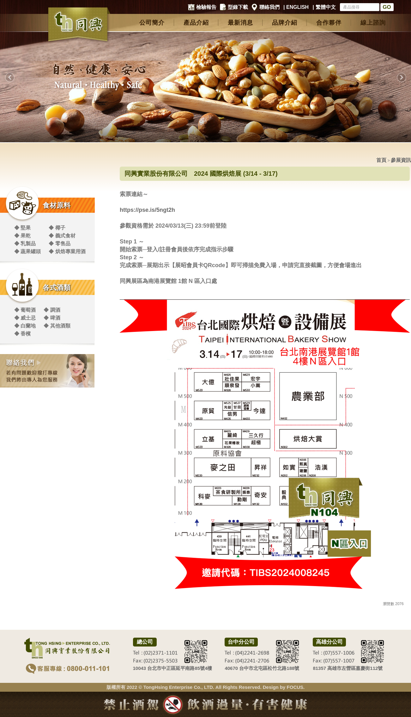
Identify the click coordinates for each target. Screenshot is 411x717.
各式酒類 (56, 287)
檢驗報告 (206, 7)
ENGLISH (297, 7)
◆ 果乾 (22, 235)
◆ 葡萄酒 (25, 310)
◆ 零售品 (59, 243)
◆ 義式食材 (62, 235)
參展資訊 (401, 160)
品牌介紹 (284, 22)
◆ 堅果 (22, 227)
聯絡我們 (269, 7)
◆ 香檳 (22, 333)
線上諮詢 (373, 22)
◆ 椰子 (57, 227)
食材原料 (56, 205)
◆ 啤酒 (52, 318)
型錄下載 (238, 7)
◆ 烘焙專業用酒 (67, 251)
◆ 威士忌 (25, 318)
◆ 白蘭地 (25, 325)
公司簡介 (152, 22)
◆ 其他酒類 (57, 325)
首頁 (381, 160)
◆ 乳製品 (25, 243)
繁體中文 (326, 7)
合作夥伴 (328, 22)
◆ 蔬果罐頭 (27, 251)
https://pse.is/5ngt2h (147, 210)
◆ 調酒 (52, 310)
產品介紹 (196, 22)
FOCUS (295, 687)
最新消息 (240, 22)
